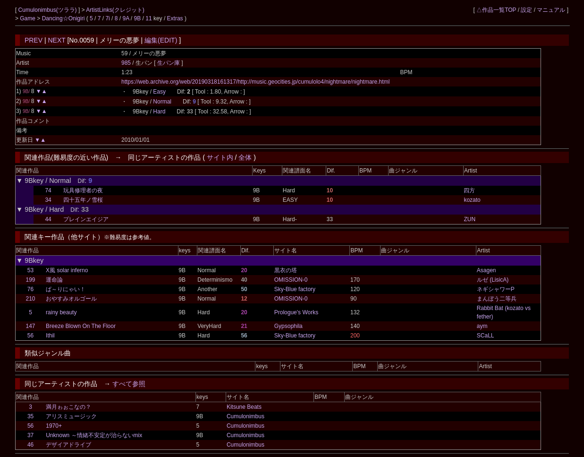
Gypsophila (288, 326)
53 (30, 270)
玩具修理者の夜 (83, 190)
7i (107, 18)
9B (137, 18)
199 (30, 279)
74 (48, 190)
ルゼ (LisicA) (492, 279)
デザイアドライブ (68, 444)
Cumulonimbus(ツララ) (48, 10)
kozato (472, 200)
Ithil (50, 335)
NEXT (56, 40)
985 (126, 63)
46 (30, 444)
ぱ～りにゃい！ (65, 289)
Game (28, 18)
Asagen (486, 270)
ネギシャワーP (496, 289)
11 (148, 18)
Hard (159, 111)
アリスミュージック (71, 416)
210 (30, 298)
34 (48, 200)
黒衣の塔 (285, 270)
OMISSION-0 (291, 279)
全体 (245, 157)
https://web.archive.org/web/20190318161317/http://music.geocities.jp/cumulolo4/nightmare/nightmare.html (255, 81)
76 (30, 289)
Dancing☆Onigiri (64, 18)
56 (30, 335)
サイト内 (220, 157)
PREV (33, 40)
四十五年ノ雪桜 (83, 200)
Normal (162, 101)
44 (48, 219)
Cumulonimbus (245, 416)
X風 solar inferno (67, 270)
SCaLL (485, 335)
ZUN (469, 219)
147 (30, 326)
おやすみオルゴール (71, 298)
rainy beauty (61, 312)
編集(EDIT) (160, 40)
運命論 (54, 279)
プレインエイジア (86, 219)
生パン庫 (169, 63)
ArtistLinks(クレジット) (115, 10)
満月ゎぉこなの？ (68, 407)
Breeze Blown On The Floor (81, 326)
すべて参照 (128, 384)
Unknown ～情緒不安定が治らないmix (94, 435)
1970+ (54, 426)
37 (30, 435)
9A (125, 18)
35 (30, 416)
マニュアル (551, 10)
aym (482, 326)
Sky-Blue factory (294, 289)
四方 (469, 190)
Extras (175, 18)
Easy (159, 91)
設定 (526, 10)
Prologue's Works (296, 312)
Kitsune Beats (244, 407)
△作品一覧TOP (496, 10)
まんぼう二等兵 (496, 298)
